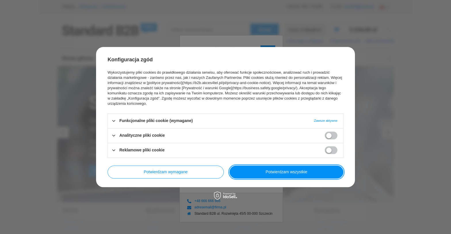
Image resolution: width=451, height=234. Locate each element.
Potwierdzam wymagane (166, 172)
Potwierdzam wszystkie (286, 172)
